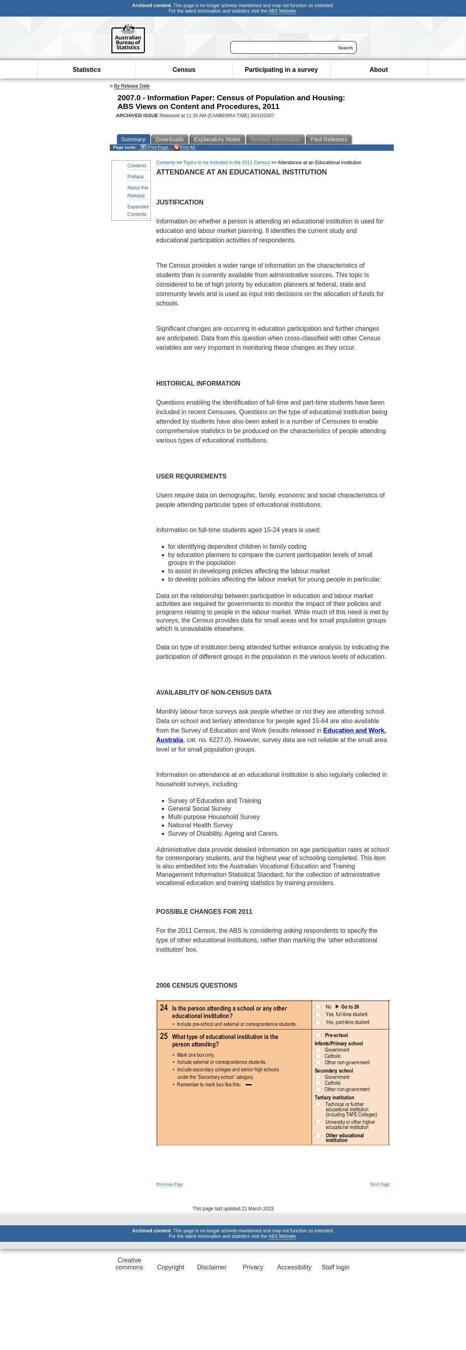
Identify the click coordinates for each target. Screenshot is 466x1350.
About (379, 69)
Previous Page (169, 1184)
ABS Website (282, 11)
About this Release (138, 191)
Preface (136, 177)
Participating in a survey (281, 69)
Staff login (335, 1267)
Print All (184, 147)
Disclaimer (212, 1267)
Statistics (87, 69)
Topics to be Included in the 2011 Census (226, 162)
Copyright (170, 1267)
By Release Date (132, 86)
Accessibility (294, 1267)
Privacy (253, 1267)
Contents (137, 166)
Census (184, 69)
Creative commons (129, 1264)
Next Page (380, 1184)
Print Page (154, 147)
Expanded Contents (138, 210)
